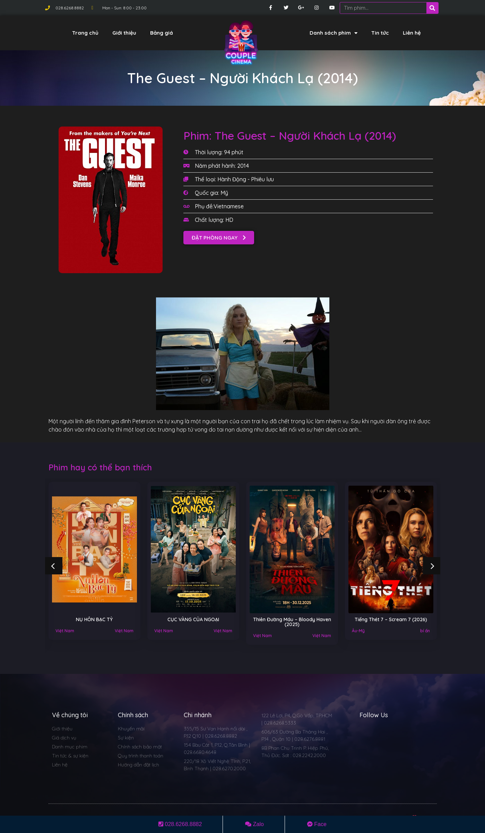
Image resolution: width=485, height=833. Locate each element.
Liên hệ (412, 32)
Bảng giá (161, 32)
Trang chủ (85, 32)
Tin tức (380, 32)
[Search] (432, 8)
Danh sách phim (333, 33)
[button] (218, 237)
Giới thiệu (124, 32)
